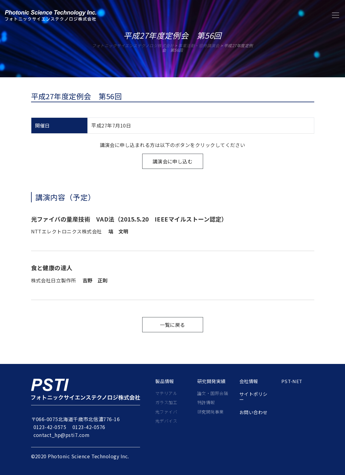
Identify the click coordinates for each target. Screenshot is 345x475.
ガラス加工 (166, 402)
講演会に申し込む (173, 161)
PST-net (291, 381)
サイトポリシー (253, 396)
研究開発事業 (210, 412)
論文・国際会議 (212, 393)
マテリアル (166, 393)
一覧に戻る (172, 324)
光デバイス (166, 421)
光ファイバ (166, 412)
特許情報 (206, 402)
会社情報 (248, 381)
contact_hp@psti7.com (61, 434)
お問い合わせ (253, 412)
